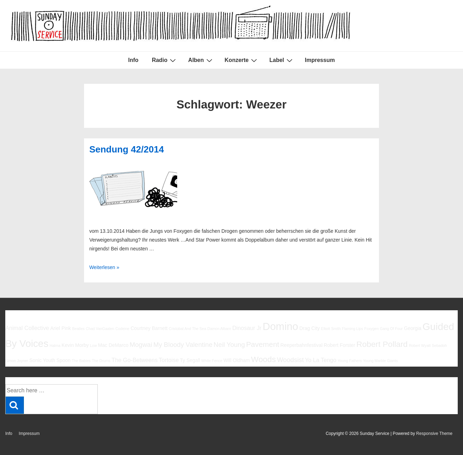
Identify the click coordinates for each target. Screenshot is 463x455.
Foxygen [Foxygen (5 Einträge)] (371, 328)
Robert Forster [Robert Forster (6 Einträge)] (339, 345)
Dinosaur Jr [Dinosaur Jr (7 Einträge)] (247, 328)
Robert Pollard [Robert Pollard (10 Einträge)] (382, 344)
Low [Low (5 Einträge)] (93, 345)
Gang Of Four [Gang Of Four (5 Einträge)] (391, 328)
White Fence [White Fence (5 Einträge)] (211, 361)
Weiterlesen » (104, 267)
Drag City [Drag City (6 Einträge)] (309, 328)
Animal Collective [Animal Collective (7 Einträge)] (27, 328)
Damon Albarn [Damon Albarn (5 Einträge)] (219, 328)
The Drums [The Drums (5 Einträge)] (101, 361)
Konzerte (242, 60)
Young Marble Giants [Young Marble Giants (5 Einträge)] (380, 361)
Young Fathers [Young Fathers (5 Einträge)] (349, 361)
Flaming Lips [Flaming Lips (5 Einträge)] (352, 328)
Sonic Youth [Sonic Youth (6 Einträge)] (43, 360)
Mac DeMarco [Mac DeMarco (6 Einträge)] (113, 345)
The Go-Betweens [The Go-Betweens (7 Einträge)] (134, 360)
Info (133, 60)
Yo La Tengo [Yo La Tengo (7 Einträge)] (320, 360)
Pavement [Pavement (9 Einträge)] (262, 344)
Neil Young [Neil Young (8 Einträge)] (229, 344)
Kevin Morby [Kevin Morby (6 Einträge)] (75, 345)
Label (281, 60)
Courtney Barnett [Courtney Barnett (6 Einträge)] (148, 328)
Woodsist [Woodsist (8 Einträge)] (290, 359)
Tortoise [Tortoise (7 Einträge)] (169, 360)
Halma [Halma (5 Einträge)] (55, 345)
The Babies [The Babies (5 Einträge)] (81, 361)
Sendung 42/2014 (126, 149)
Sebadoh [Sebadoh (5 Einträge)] (439, 345)
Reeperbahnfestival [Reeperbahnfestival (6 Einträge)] (301, 345)
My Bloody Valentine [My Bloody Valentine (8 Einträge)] (182, 344)
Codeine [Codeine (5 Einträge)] (122, 328)
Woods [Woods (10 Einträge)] (263, 359)
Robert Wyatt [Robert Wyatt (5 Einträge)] (420, 345)
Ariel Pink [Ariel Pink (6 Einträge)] (60, 328)
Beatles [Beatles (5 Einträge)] (78, 328)
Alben (201, 60)
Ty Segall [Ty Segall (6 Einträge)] (190, 360)
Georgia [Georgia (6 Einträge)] (413, 328)
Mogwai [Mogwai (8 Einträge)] (141, 344)
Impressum (320, 60)
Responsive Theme (434, 433)
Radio (165, 60)
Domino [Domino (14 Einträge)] (280, 326)
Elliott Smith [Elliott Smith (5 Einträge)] (331, 328)
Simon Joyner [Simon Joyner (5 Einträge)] (16, 361)
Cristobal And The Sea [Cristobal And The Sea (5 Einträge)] (187, 328)
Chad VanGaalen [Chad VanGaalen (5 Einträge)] (100, 328)
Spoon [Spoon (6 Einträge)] (63, 360)
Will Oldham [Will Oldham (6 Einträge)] (237, 360)
